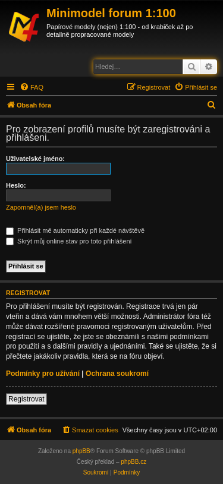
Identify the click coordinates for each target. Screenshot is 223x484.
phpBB (81, 451)
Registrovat (26, 399)
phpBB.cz (133, 461)
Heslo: (16, 185)
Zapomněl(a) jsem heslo (41, 207)
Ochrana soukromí (117, 373)
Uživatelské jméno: (35, 158)
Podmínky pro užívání (43, 373)
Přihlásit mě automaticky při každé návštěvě (75, 230)
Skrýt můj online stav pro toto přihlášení (69, 241)
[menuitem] (31, 87)
